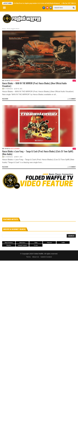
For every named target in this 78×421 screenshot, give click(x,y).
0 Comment (72, 99)
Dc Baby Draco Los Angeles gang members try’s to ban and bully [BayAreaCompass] (37, 3)
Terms (28, 257)
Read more (5, 99)
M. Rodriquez (8, 89)
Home (4, 28)
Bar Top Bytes (6, 80)
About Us (35, 257)
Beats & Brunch (15, 80)
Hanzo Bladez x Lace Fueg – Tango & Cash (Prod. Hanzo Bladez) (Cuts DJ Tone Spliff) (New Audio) (37, 153)
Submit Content (46, 257)
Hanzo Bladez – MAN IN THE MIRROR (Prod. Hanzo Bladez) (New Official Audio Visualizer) (34, 84)
